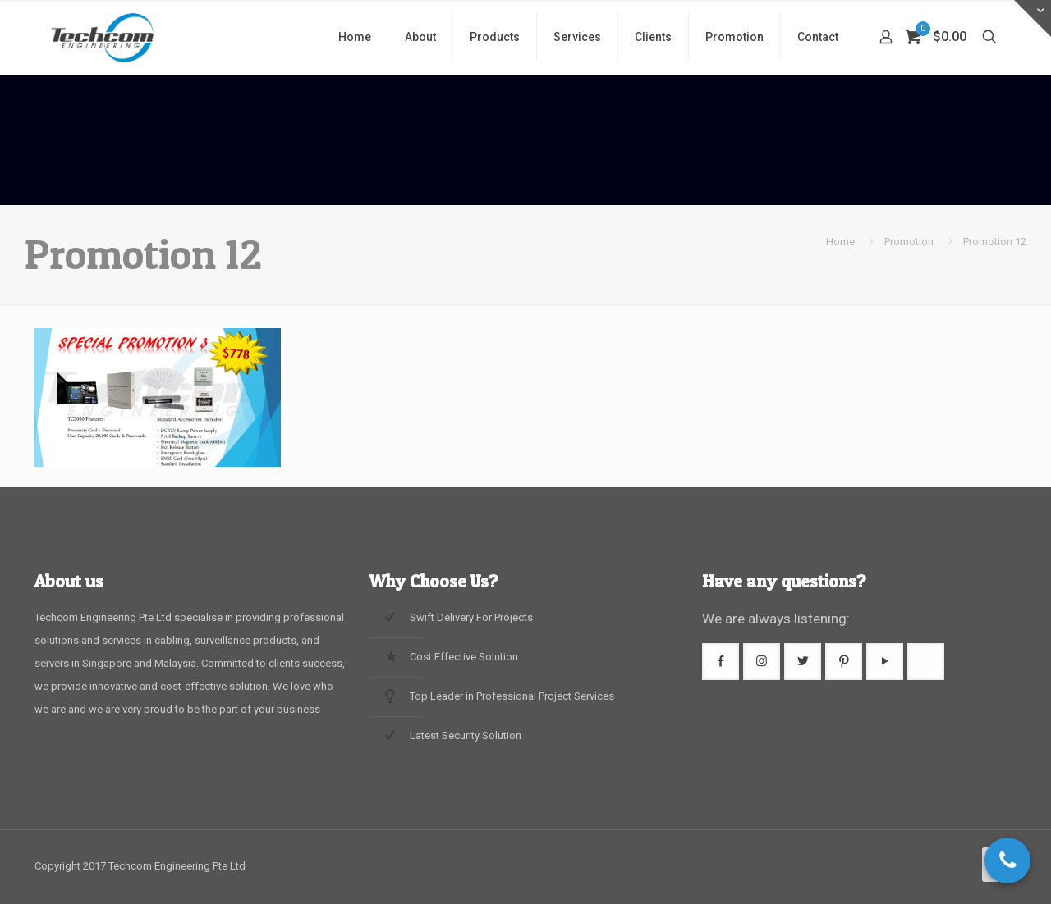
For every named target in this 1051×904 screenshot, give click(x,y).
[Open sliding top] (1032, 18)
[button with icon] (720, 661)
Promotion (909, 241)
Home (840, 241)
